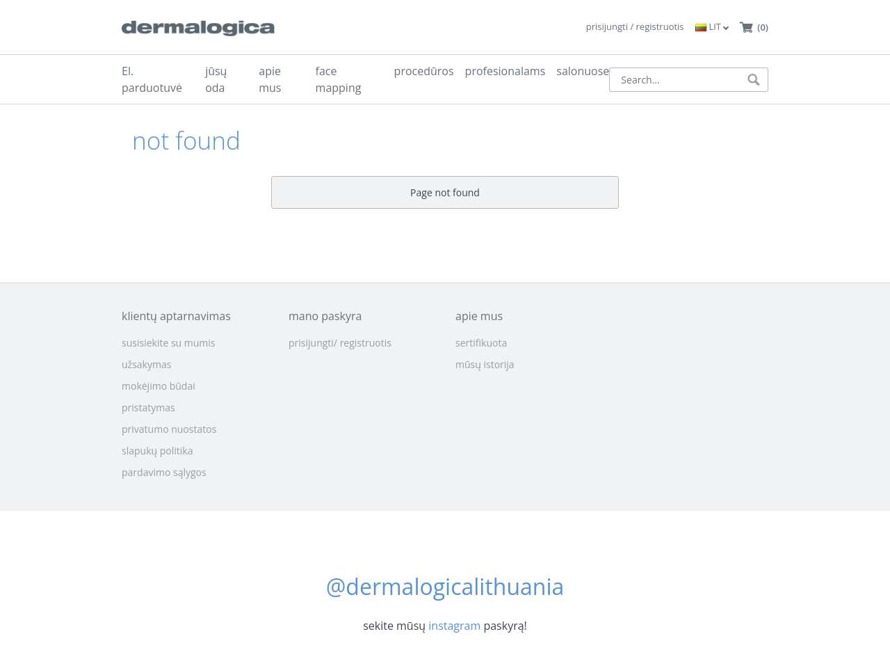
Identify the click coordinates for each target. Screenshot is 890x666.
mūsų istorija (485, 364)
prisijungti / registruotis (635, 26)
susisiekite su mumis (169, 342)
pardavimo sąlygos (164, 472)
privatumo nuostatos (169, 429)
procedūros (424, 71)
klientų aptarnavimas (176, 316)
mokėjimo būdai (158, 386)
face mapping (339, 79)
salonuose (582, 71)
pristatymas (148, 407)
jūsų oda (216, 79)
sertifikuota (481, 342)
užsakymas (146, 364)
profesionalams (505, 71)
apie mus (270, 79)
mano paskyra (325, 316)
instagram (454, 625)
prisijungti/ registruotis (340, 342)
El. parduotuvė (152, 79)
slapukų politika (157, 450)
